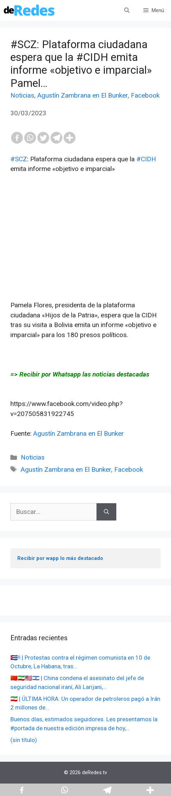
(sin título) (23, 739)
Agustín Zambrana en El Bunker (82, 95)
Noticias (22, 95)
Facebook (145, 95)
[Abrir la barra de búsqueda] (126, 10)
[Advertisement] (85, 251)
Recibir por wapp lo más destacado (60, 558)
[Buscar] (106, 512)
